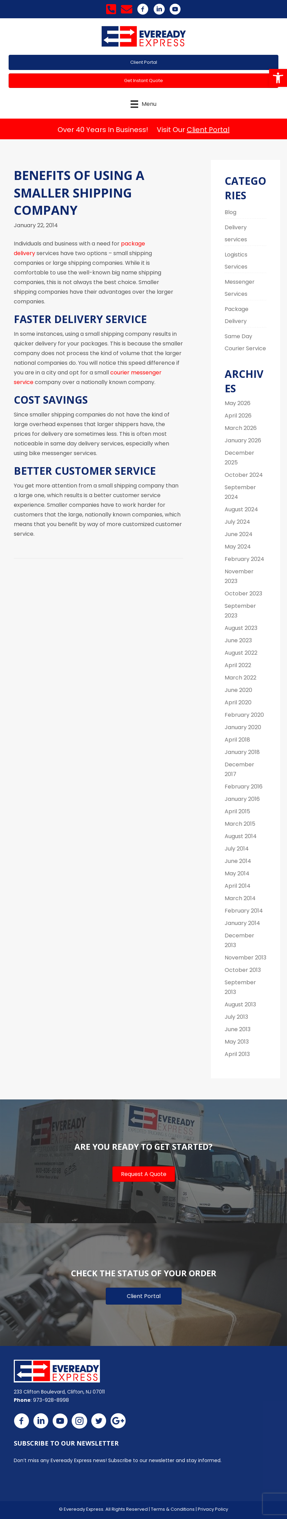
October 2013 (243, 970)
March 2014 (240, 898)
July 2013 (236, 1017)
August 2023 (241, 628)
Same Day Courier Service (245, 342)
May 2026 (237, 403)
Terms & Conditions (173, 1509)
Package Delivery (236, 315)
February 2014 (244, 911)
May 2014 (237, 873)
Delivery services (236, 233)
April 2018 (237, 740)
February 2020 (244, 715)
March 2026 (241, 428)
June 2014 (238, 861)
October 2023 (243, 593)
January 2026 (243, 440)
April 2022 (238, 665)
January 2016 (242, 799)
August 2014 (241, 836)
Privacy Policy (213, 1509)
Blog (230, 212)
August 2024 (241, 509)
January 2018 (242, 752)
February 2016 (244, 787)
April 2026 (238, 416)
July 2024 (237, 522)
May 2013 (237, 1042)
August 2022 (241, 653)
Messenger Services (240, 288)
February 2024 (244, 559)
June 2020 (238, 690)
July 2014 (237, 849)
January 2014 (242, 923)
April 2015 (237, 811)
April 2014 (237, 886)
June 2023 (238, 640)
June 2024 (239, 534)
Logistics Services (236, 261)
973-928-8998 (51, 1400)
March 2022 (240, 678)
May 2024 (238, 547)
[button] (278, 78)
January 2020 (243, 727)
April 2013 (237, 1054)
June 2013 (237, 1029)
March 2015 (240, 824)
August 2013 (240, 1004)
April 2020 (238, 702)
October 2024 (244, 475)
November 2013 (245, 958)
